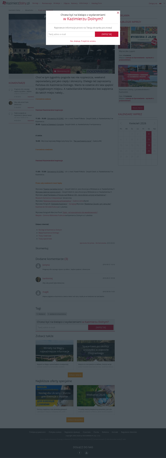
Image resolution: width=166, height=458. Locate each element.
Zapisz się (107, 34)
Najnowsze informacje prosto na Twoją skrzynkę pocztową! (83, 27)
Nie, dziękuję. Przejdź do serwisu (83, 41)
